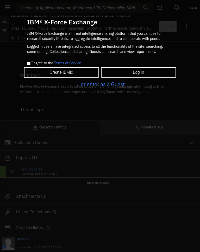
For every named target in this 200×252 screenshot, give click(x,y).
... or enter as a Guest (100, 84)
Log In (138, 72)
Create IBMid (61, 72)
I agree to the (56, 63)
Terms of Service (67, 63)
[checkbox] (28, 63)
